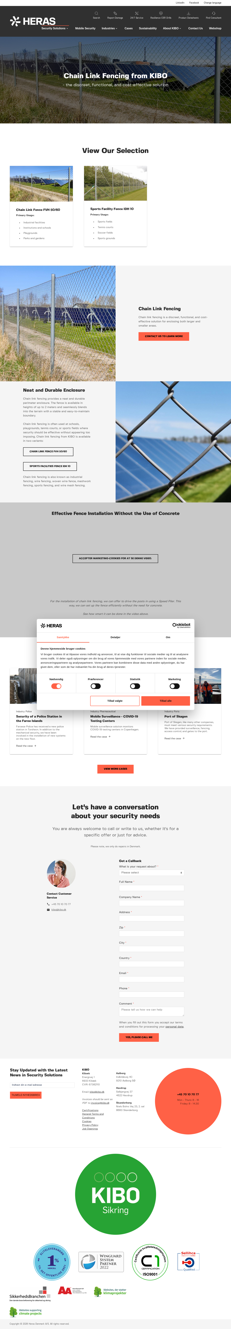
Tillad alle (166, 700)
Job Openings (90, 1129)
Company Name (130, 897)
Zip (122, 927)
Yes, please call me (139, 1037)
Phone (124, 988)
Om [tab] (168, 637)
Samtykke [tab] (63, 637)
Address (125, 912)
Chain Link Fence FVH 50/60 (48, 451)
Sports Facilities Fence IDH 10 (50, 466)
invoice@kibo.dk (100, 1103)
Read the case (24, 746)
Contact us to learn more (164, 336)
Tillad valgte (114, 700)
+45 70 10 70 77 (61, 904)
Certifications (90, 1110)
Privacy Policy (90, 1125)
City (122, 943)
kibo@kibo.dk (58, 910)
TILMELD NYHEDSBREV (26, 1095)
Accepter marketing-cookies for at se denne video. (115, 558)
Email (123, 973)
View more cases (115, 769)
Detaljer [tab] (115, 637)
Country (125, 958)
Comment (126, 1003)
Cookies (86, 1121)
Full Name (126, 882)
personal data (175, 1026)
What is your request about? (138, 866)
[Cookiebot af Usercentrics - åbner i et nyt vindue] (175, 625)
